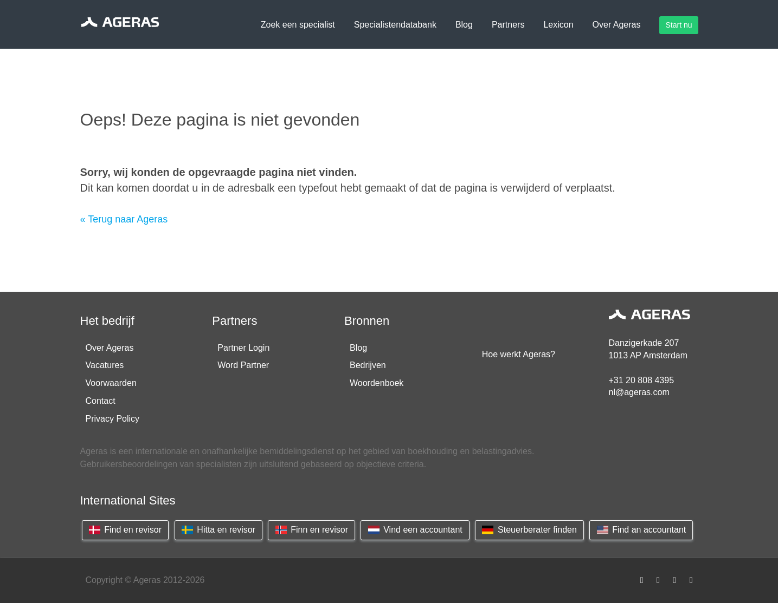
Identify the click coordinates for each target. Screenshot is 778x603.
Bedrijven (368, 365)
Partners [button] (508, 24)
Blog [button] (464, 24)
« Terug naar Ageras (124, 219)
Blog (358, 347)
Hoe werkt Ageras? (518, 354)
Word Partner (243, 365)
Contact (100, 400)
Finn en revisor (311, 529)
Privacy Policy (113, 418)
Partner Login (243, 347)
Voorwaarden (111, 383)
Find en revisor (125, 529)
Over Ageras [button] (617, 24)
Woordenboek (376, 383)
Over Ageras (110, 347)
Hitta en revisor (218, 529)
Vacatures (105, 365)
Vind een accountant (415, 529)
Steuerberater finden (529, 529)
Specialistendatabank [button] (395, 24)
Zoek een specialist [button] (298, 24)
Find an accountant (641, 529)
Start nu (678, 25)
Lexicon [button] (558, 24)
